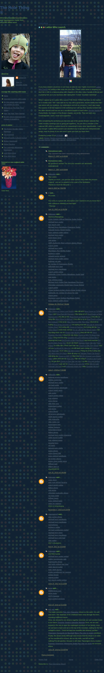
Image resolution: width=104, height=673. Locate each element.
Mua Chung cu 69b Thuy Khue (78, 322)
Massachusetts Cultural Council (15, 138)
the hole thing (71, 140)
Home (71, 659)
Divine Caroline (9, 144)
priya (50, 588)
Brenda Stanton (94, 110)
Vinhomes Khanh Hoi (73, 366)
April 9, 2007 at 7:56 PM (57, 188)
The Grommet (9, 134)
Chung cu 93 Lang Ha (76, 364)
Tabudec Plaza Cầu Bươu (90, 353)
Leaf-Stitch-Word (10, 153)
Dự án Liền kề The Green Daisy (84, 330)
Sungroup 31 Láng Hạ (62, 348)
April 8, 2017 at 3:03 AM (57, 547)
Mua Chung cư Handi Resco (80, 317)
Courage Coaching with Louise (15, 99)
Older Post (99, 659)
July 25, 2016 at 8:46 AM (57, 472)
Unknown (52, 174)
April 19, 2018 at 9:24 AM (57, 605)
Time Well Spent (10, 156)
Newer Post (43, 659)
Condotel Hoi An (92, 366)
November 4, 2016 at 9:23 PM (59, 510)
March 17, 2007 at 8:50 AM (58, 169)
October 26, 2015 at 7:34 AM (58, 304)
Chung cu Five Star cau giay (70, 361)
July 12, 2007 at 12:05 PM (57, 209)
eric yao (51, 609)
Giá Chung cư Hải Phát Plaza (72, 340)
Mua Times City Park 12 (62, 325)
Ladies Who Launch (55, 27)
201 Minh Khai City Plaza (57, 353)
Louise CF (22, 78)
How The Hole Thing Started (14, 113)
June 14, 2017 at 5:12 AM (57, 583)
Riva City (70, 359)
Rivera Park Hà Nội (72, 332)
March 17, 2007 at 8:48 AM (58, 156)
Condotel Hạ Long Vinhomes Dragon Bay (82, 338)
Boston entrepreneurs (58, 138)
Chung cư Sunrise (76, 327)
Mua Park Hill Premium (65, 314)
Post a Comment (48, 655)
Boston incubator (73, 138)
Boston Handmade (10, 141)
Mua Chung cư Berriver (64, 319)
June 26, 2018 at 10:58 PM (58, 650)
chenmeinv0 (53, 514)
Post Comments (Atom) (57, 664)
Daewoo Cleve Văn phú (87, 343)
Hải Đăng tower (73, 351)
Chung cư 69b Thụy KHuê (88, 345)
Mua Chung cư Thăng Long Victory (61, 311)
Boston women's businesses (90, 138)
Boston (46, 138)
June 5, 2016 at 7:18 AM (57, 370)
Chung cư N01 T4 (65, 356)
